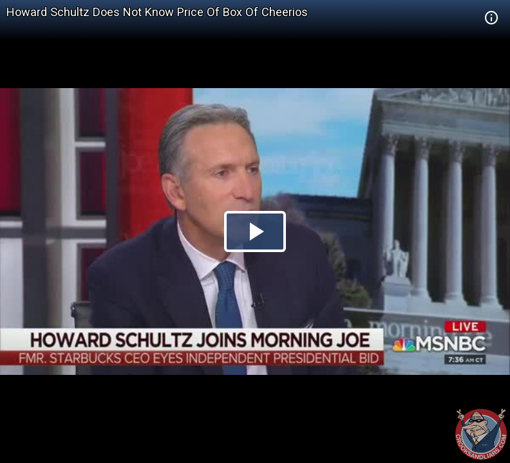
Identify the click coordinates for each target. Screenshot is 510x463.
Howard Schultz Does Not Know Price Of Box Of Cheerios (157, 12)
